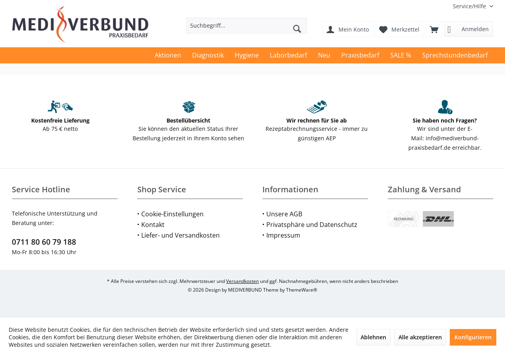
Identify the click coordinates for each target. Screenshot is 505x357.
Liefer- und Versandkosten (180, 235)
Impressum (283, 235)
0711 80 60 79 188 (44, 242)
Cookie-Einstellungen (172, 214)
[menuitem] (470, 6)
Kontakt (153, 224)
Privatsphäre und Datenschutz (311, 224)
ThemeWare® (301, 289)
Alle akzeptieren (420, 337)
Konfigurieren (473, 337)
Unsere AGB (284, 214)
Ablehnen (373, 337)
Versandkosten (242, 281)
